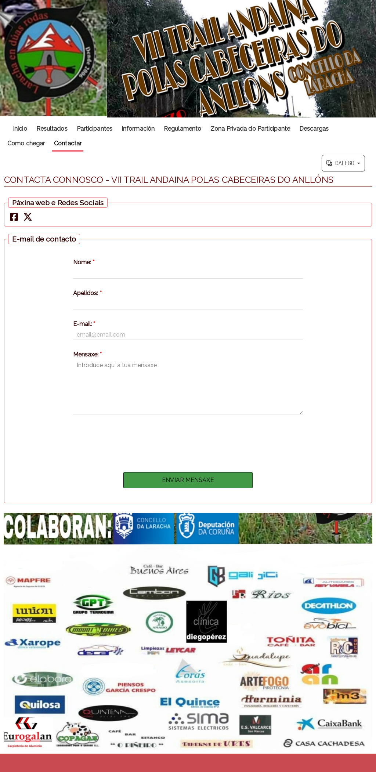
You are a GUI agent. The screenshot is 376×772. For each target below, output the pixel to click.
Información (138, 128)
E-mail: (84, 323)
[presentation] (188, 441)
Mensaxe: (87, 354)
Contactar (68, 143)
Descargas (314, 128)
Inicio (20, 128)
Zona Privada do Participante (250, 128)
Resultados (52, 128)
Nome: (84, 262)
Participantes (94, 128)
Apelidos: (87, 293)
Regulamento (182, 128)
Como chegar (26, 143)
